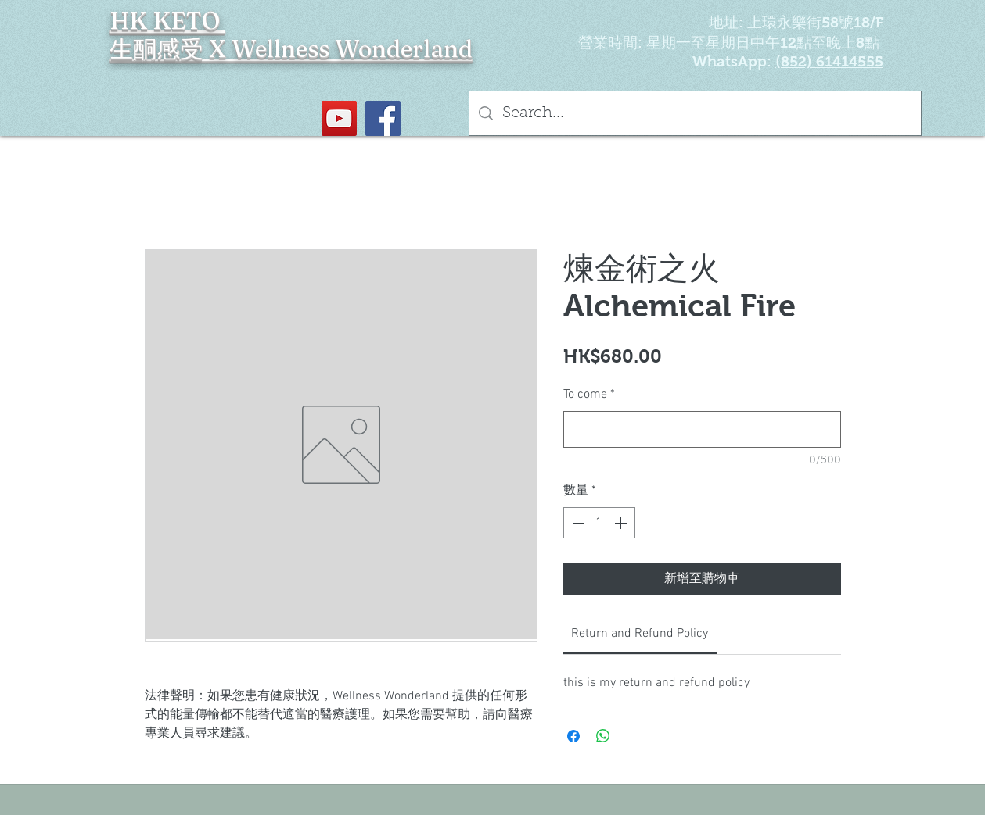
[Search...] (695, 113)
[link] (639, 634)
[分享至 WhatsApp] (603, 736)
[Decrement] (577, 523)
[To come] (702, 429)
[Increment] (622, 523)
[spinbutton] (599, 523)
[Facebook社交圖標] (383, 118)
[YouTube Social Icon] (339, 118)
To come (589, 394)
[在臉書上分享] (573, 736)
